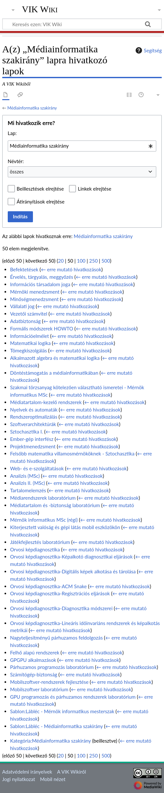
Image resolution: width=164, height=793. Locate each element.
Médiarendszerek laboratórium (43, 498)
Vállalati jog (22, 306)
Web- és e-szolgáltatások (37, 468)
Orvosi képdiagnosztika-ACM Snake (48, 586)
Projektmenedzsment (33, 446)
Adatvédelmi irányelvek (27, 772)
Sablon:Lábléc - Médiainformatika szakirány (56, 726)
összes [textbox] (17, 171)
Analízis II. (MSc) (27, 483)
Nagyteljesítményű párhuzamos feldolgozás (56, 638)
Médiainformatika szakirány (32, 107)
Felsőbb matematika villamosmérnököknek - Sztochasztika (72, 453)
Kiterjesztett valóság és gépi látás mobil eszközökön (65, 527)
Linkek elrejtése (94, 189)
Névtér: (16, 161)
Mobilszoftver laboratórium (39, 689)
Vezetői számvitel (28, 314)
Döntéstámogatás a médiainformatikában (54, 373)
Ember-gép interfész (31, 439)
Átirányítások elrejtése (41, 201)
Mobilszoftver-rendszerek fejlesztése (49, 682)
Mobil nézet (53, 779)
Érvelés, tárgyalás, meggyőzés (41, 277)
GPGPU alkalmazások (33, 660)
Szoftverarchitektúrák (33, 424)
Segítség (148, 50)
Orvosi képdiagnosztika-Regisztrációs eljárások (60, 593)
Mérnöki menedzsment (34, 292)
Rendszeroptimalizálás (33, 417)
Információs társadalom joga (40, 284)
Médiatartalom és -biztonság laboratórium (55, 505)
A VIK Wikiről (71, 772)
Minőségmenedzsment (34, 299)
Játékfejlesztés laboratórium (40, 542)
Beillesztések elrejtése (40, 189)
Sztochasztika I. (26, 431)
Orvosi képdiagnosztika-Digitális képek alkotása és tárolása (73, 571)
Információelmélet (29, 336)
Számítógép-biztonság (33, 674)
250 (93, 261)
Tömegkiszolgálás (28, 350)
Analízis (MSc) (25, 476)
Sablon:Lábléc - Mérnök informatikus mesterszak (62, 711)
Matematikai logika (30, 343)
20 (61, 261)
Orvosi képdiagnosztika (35, 549)
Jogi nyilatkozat (18, 779)
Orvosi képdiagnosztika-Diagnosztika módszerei (61, 608)
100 (81, 261)
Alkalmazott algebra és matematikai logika (54, 358)
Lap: (12, 133)
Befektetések (24, 269)
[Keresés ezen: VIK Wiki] (82, 24)
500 (105, 261)
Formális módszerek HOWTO (41, 328)
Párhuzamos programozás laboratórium (52, 667)
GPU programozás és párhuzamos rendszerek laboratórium (73, 697)
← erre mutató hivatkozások (71, 269)
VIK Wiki (40, 9)
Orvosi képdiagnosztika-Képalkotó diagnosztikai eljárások (71, 556)
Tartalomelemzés (28, 490)
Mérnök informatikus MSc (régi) (43, 520)
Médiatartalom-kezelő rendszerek (46, 402)
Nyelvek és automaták (33, 409)
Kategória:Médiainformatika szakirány (50, 741)
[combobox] (82, 146)
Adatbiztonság (25, 321)
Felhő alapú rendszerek (34, 652)
